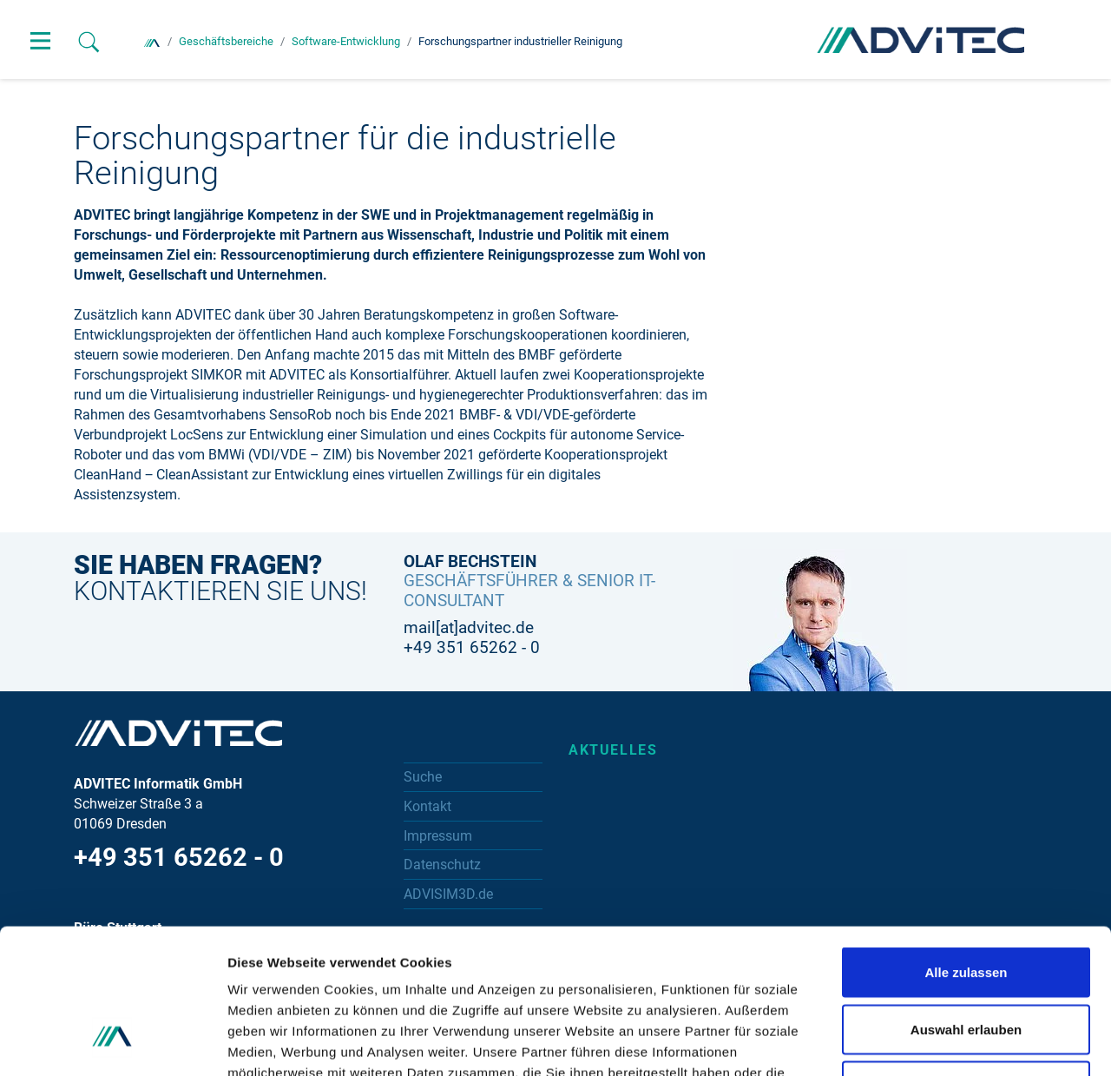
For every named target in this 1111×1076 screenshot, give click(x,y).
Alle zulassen (965, 848)
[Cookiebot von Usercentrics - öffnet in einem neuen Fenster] (112, 1042)
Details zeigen (923, 1041)
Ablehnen (966, 961)
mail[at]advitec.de (469, 627)
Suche (423, 777)
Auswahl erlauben (966, 905)
